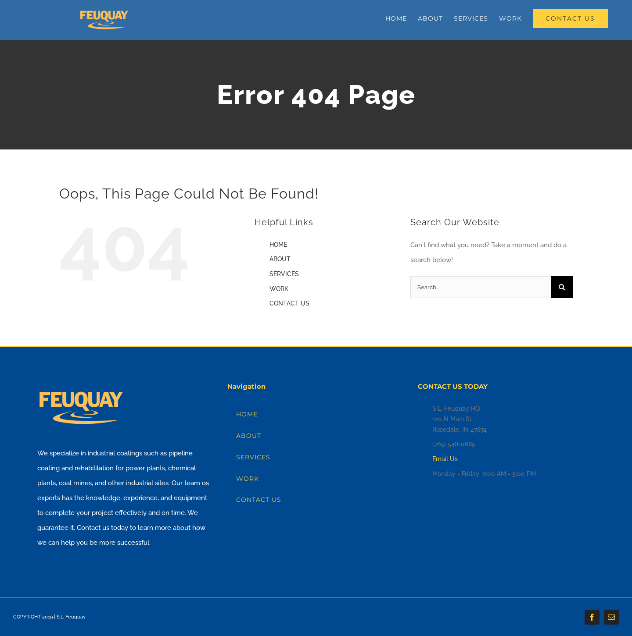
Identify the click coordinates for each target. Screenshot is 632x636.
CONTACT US (289, 303)
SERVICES (284, 273)
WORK (278, 288)
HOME (278, 244)
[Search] (562, 287)
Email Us (445, 458)
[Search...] (480, 287)
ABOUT (280, 259)
